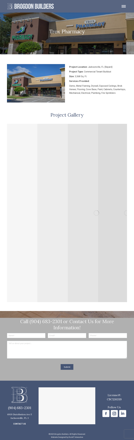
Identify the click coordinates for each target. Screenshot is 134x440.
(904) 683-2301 (19, 408)
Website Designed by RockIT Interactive (67, 437)
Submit (67, 367)
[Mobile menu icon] (123, 6)
